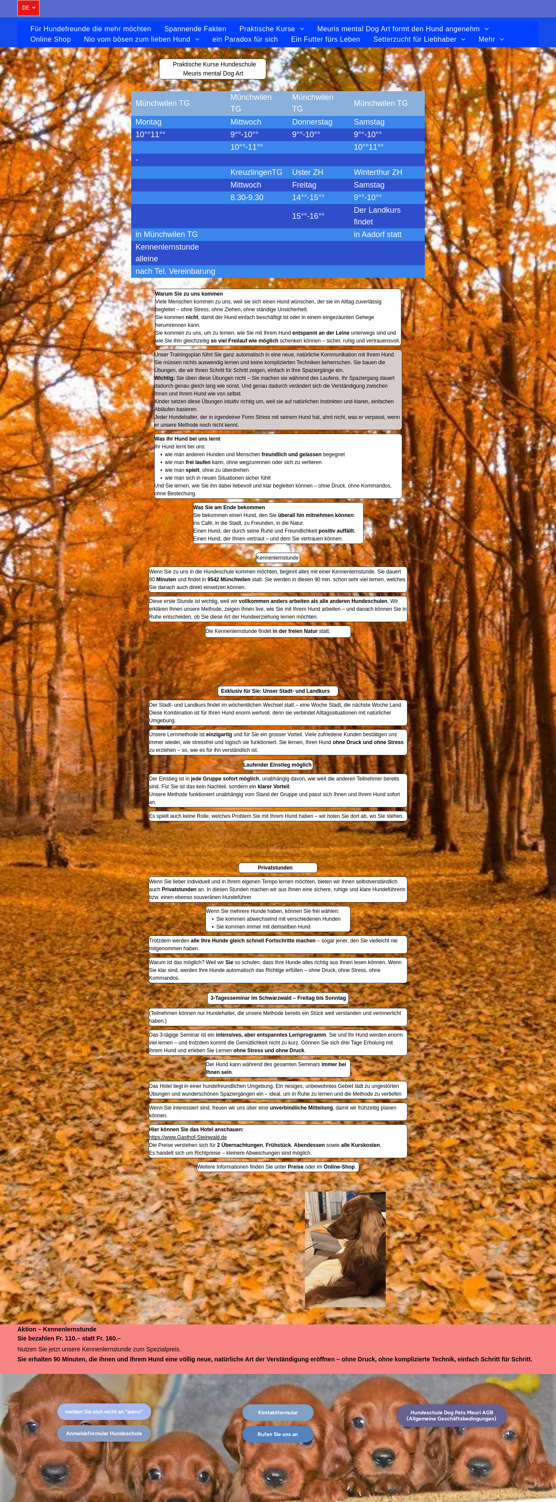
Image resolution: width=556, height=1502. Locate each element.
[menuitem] (91, 29)
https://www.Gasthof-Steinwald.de (188, 1137)
